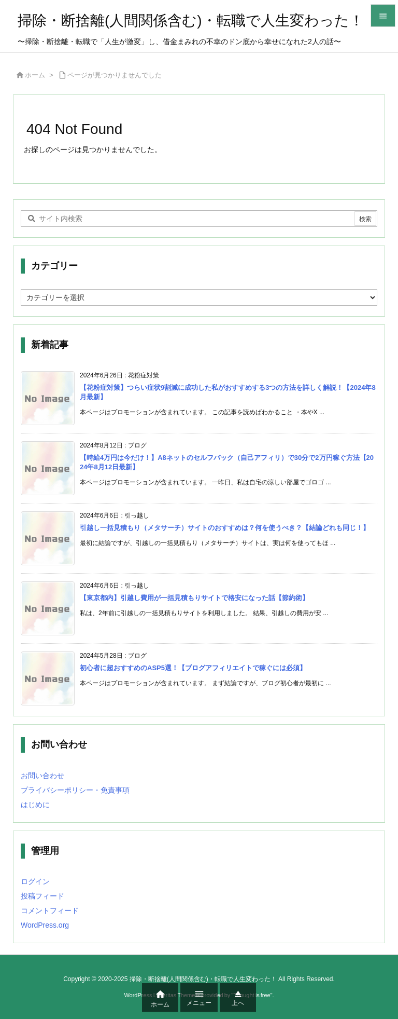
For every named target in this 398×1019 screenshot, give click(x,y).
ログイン (35, 881)
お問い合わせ (42, 775)
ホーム (35, 75)
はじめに (35, 804)
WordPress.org (45, 925)
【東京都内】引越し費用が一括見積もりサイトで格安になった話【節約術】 (194, 598)
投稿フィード (42, 896)
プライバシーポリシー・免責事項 (75, 790)
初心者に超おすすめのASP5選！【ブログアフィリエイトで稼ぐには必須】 (193, 668)
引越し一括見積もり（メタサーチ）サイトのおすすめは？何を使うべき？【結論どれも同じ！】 (224, 528)
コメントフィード (50, 910)
